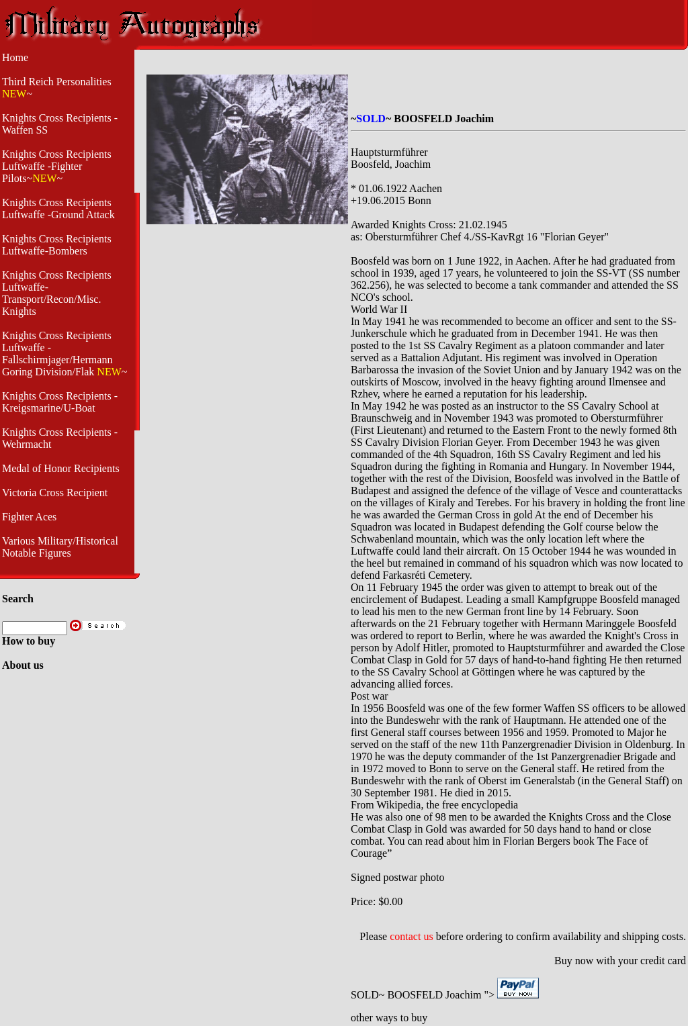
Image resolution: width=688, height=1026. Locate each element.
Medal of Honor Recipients (61, 468)
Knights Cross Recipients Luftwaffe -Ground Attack (58, 208)
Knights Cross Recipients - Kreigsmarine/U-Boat (60, 402)
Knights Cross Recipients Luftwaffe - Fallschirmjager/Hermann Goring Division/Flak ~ (64, 353)
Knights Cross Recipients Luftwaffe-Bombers (57, 244)
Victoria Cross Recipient (55, 492)
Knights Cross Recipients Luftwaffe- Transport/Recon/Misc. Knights (57, 293)
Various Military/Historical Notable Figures (60, 547)
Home (15, 57)
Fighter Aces (29, 516)
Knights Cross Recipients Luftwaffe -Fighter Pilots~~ (57, 166)
